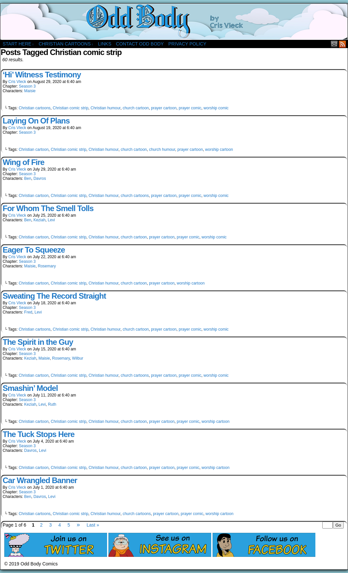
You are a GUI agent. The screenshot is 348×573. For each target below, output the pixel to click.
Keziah (39, 220)
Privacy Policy (187, 43)
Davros (39, 178)
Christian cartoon (34, 149)
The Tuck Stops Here (38, 434)
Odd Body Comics (174, 22)
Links (104, 43)
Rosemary (47, 266)
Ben (27, 178)
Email (334, 44)
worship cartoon (219, 149)
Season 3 (27, 86)
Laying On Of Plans (36, 120)
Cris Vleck (17, 81)
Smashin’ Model (30, 388)
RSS (342, 44)
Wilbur (77, 358)
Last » (93, 525)
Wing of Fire (23, 162)
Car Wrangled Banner (40, 480)
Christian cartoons (35, 108)
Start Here (18, 44)
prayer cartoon (163, 108)
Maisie (30, 91)
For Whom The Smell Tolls (48, 208)
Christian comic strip (70, 108)
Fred (28, 312)
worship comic (216, 108)
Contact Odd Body (140, 43)
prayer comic (190, 108)
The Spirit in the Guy (38, 342)
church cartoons (135, 195)
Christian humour (106, 108)
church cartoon (136, 108)
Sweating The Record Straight (54, 295)
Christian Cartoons (66, 44)
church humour (162, 149)
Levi (51, 220)
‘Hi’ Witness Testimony (42, 74)
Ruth (52, 404)
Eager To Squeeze (34, 249)
